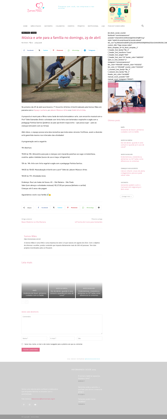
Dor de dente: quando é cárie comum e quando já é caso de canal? (62, 293)
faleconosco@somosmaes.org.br (43, 399)
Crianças (34, 33)
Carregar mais (127, 196)
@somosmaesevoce (92, 359)
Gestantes (124, 182)
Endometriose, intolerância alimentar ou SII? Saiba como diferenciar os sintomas (89, 293)
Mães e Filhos (26, 33)
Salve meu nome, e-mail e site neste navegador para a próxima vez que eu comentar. (53, 344)
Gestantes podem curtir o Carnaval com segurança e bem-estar (131, 187)
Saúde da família (61, 288)
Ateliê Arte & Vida (78, 110)
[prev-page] (23, 301)
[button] (142, 26)
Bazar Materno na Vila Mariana (34, 222)
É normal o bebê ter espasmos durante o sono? (89, 377)
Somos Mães (28, 43)
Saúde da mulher (89, 288)
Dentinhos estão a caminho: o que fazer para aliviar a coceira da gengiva (90, 389)
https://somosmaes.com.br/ (32, 239)
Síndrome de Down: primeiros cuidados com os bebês (34, 294)
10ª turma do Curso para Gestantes (88, 222)
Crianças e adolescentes (129, 168)
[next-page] (26, 301)
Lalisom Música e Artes (59, 110)
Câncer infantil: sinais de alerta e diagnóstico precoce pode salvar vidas (133, 173)
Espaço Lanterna (40, 110)
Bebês (34, 290)
